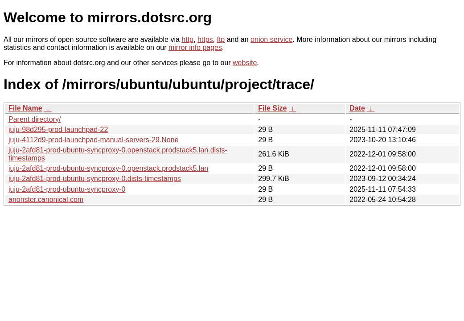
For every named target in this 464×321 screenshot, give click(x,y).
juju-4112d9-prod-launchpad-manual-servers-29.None (93, 140)
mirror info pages (195, 47)
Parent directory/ (34, 119)
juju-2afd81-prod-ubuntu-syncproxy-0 (66, 189)
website (245, 62)
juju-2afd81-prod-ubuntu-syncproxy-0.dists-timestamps (94, 178)
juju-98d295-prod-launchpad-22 (58, 129)
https (205, 39)
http (187, 39)
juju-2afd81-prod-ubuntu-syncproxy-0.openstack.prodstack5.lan (108, 168)
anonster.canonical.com (45, 199)
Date (357, 108)
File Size (272, 108)
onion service (271, 39)
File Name (25, 108)
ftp (221, 39)
